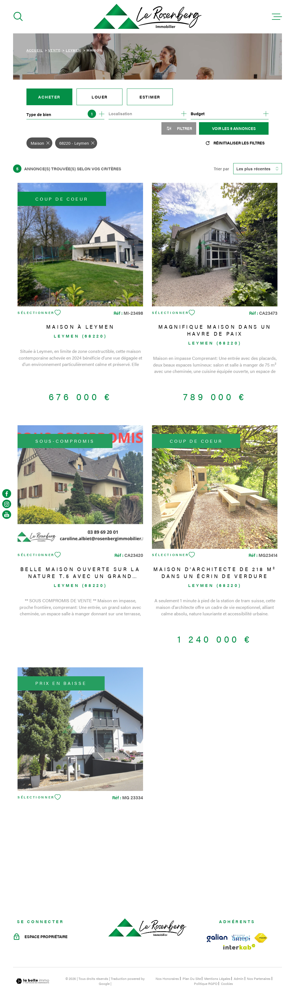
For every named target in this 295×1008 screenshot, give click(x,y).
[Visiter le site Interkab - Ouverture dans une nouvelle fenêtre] (239, 947)
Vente (54, 50)
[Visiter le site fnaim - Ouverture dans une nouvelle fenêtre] (260, 938)
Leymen (73, 50)
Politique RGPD (206, 983)
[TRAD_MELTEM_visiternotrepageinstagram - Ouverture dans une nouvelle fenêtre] (6, 504)
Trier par (221, 168)
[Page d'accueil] (147, 17)
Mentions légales (217, 978)
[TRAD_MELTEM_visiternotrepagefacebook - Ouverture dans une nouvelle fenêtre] (6, 493)
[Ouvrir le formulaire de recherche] (178, 128)
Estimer (149, 97)
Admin (239, 978)
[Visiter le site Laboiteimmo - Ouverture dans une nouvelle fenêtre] (32, 981)
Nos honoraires (167, 978)
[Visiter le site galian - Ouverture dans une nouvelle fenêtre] (217, 938)
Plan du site (192, 978)
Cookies (227, 983)
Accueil (34, 50)
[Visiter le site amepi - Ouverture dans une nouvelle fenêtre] (241, 938)
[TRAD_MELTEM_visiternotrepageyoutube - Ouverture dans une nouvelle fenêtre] (6, 514)
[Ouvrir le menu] (277, 17)
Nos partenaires (259, 978)
